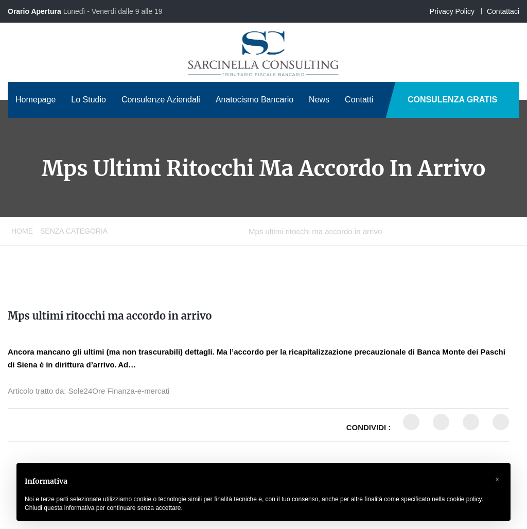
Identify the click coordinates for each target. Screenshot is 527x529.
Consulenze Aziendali (160, 99)
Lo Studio (88, 99)
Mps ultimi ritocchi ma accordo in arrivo (110, 315)
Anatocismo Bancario (254, 99)
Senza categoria (74, 231)
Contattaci (503, 11)
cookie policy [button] (464, 499)
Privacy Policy (452, 11)
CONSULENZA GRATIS (452, 99)
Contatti (359, 99)
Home (22, 231)
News (319, 99)
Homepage (35, 99)
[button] (497, 479)
